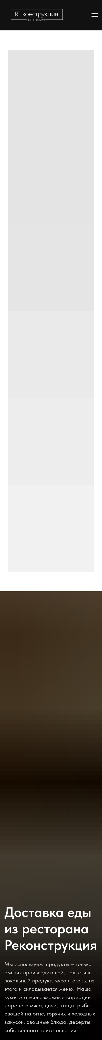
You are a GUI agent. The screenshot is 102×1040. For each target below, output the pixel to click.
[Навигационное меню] (95, 15)
